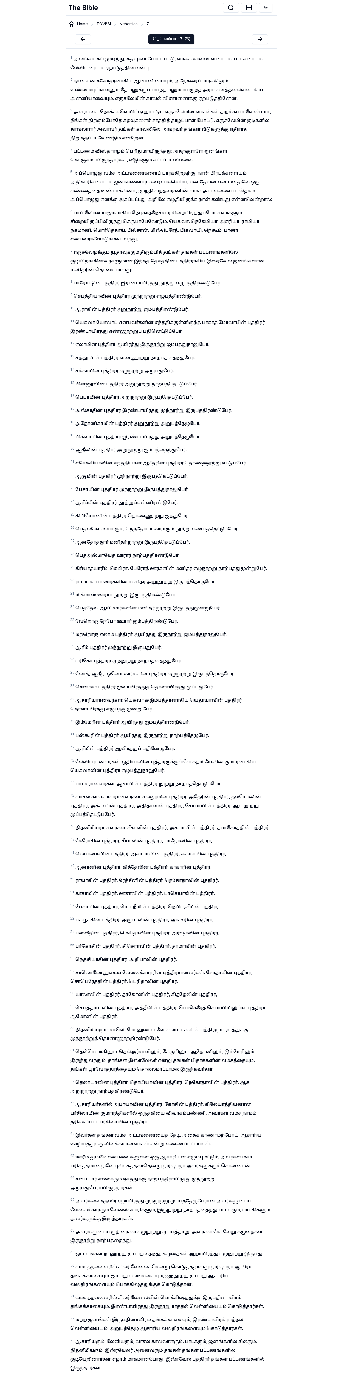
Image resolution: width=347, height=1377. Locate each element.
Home (82, 23)
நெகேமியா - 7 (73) (171, 39)
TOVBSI (104, 23)
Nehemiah (129, 23)
